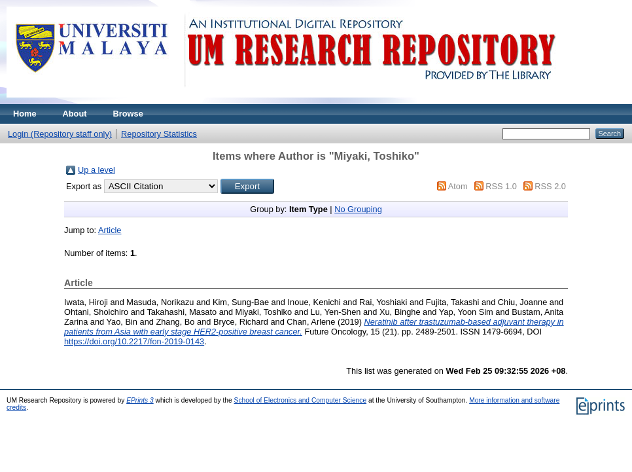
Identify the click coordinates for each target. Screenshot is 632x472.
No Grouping (358, 209)
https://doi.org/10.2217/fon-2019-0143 (134, 341)
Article (110, 230)
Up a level (96, 170)
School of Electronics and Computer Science (300, 400)
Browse (128, 113)
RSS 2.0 (550, 186)
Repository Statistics (159, 134)
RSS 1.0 (501, 186)
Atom (458, 186)
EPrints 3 (140, 400)
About (75, 113)
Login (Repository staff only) (60, 134)
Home (25, 113)
